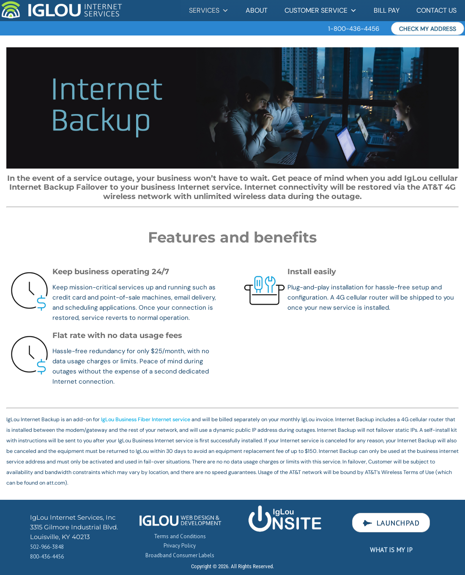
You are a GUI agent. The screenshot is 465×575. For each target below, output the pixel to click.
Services (209, 10)
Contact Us (436, 10)
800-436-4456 (47, 556)
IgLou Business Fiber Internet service (145, 419)
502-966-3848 (47, 546)
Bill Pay (386, 10)
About (257, 10)
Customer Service (320, 10)
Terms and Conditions (180, 536)
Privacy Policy (180, 545)
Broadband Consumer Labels (179, 555)
